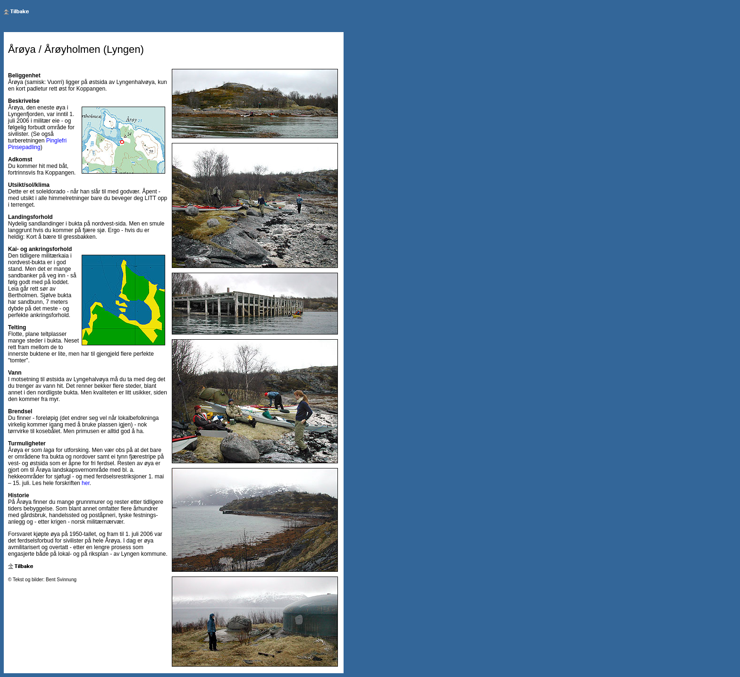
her (86, 483)
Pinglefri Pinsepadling (37, 143)
